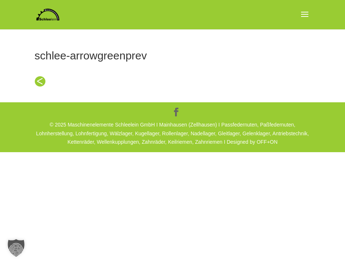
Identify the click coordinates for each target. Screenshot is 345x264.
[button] (16, 248)
